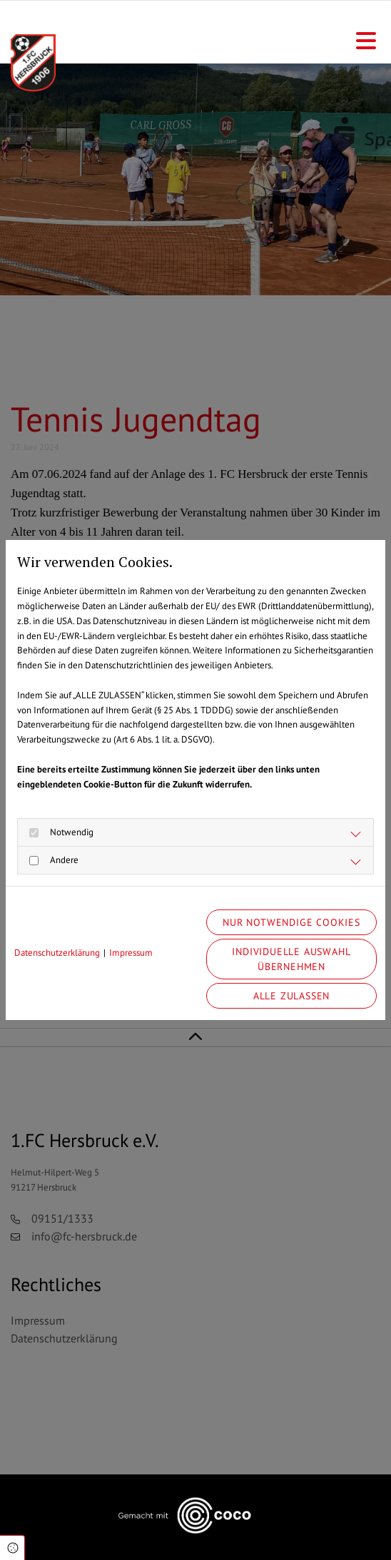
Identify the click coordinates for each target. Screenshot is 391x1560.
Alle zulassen (291, 995)
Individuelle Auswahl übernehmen (291, 959)
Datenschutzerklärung (57, 953)
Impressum (131, 953)
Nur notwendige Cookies (291, 922)
